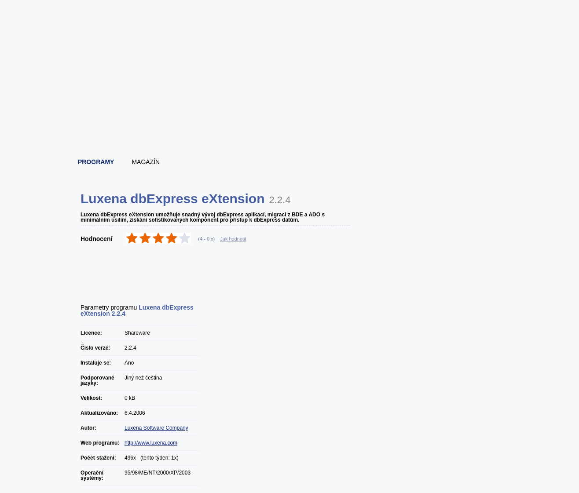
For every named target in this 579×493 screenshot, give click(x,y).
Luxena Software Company (156, 428)
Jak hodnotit (233, 238)
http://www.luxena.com (151, 443)
